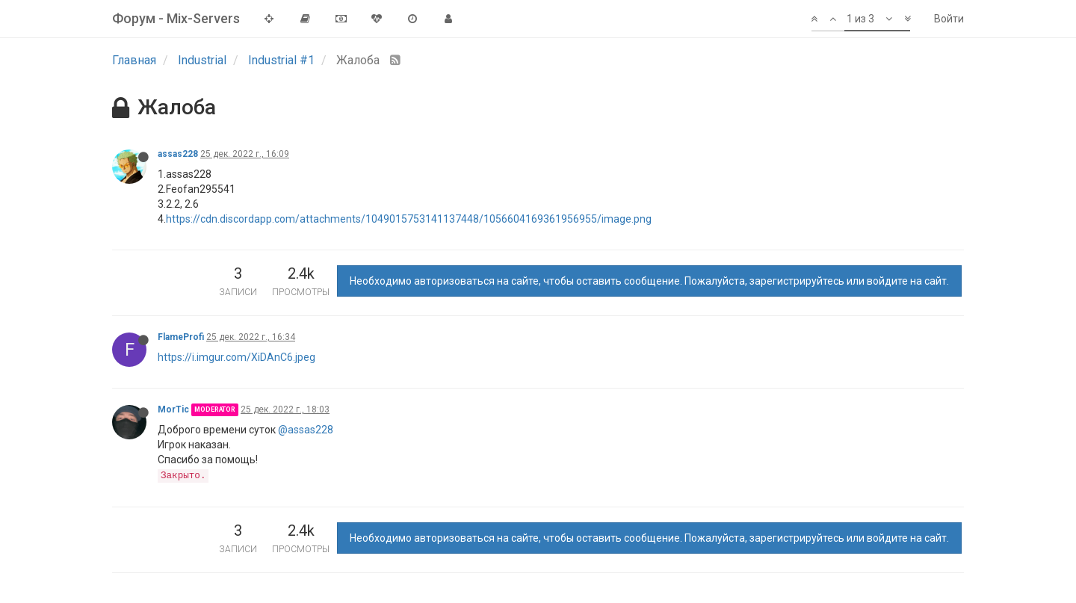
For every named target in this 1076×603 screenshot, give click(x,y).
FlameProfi (181, 337)
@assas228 (305, 430)
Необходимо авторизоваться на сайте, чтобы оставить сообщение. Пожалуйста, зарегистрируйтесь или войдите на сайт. (649, 281)
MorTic (173, 409)
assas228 (178, 154)
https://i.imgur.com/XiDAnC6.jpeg (236, 357)
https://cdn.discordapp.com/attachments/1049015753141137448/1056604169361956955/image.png (409, 219)
